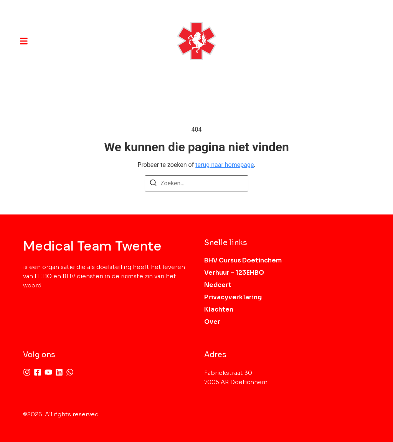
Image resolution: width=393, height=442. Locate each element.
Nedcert (217, 285)
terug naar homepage (224, 164)
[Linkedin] (59, 372)
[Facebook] (37, 372)
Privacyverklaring (233, 297)
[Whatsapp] (70, 372)
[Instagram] (27, 372)
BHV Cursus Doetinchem (243, 260)
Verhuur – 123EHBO (234, 273)
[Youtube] (48, 372)
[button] (24, 41)
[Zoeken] (153, 184)
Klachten (218, 309)
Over (212, 322)
